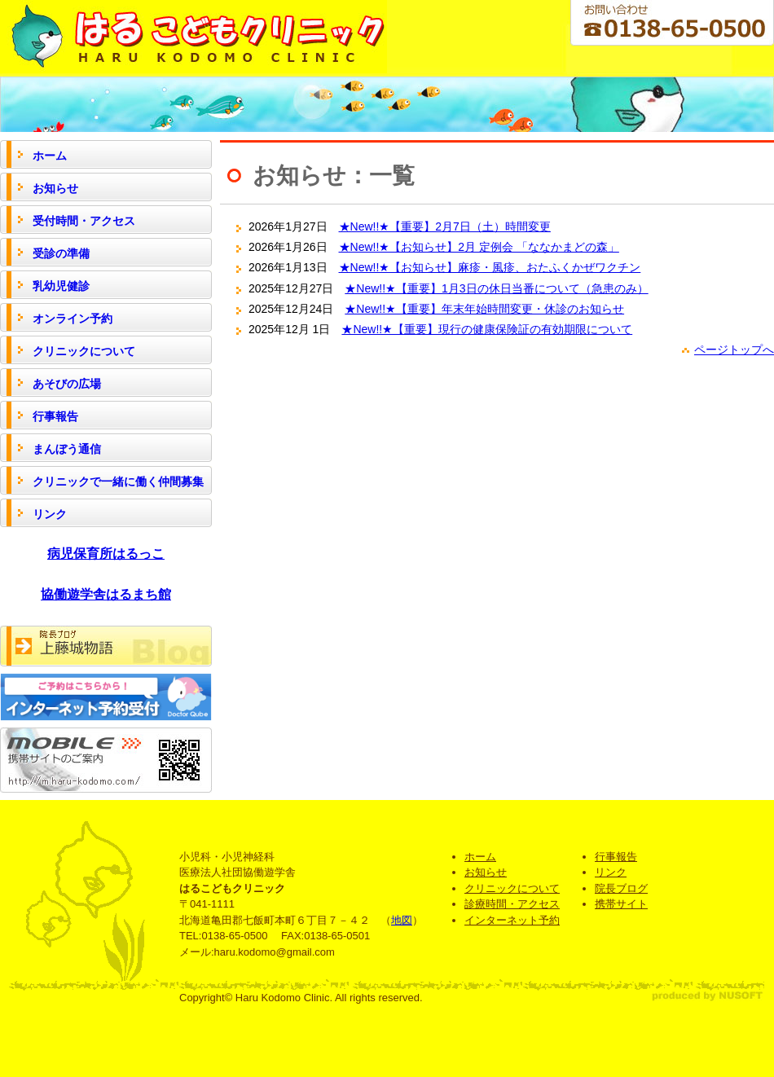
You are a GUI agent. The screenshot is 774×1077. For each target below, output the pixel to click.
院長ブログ (621, 888)
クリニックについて (512, 888)
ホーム (480, 857)
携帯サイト (621, 904)
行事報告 (616, 857)
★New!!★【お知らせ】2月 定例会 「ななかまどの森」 (479, 246)
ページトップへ (734, 349)
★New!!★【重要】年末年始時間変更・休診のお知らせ (484, 308)
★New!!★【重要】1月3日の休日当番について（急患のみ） (496, 288)
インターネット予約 (512, 920)
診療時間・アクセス (512, 904)
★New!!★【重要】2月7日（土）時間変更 (445, 226)
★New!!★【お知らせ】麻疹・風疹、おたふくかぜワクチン (490, 267)
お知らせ (485, 872)
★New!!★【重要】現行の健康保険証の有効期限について (486, 329)
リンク (611, 872)
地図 (401, 920)
